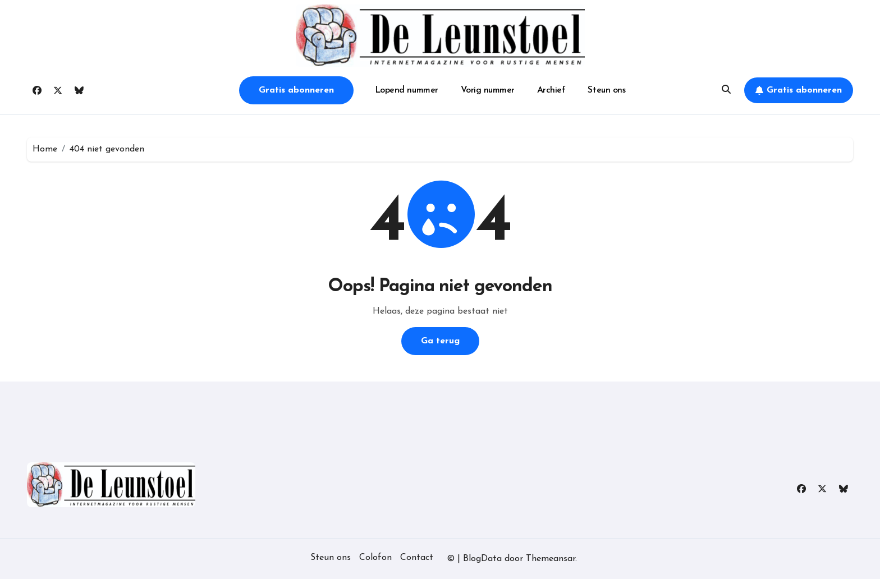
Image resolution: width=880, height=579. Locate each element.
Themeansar (550, 558)
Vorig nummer (488, 90)
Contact (416, 557)
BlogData (482, 558)
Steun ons (606, 90)
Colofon (375, 557)
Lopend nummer (406, 90)
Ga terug (440, 341)
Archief (551, 90)
